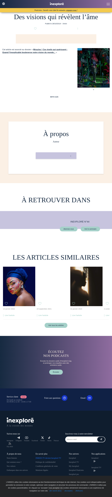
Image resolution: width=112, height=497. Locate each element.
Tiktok (49, 439)
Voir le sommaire (90, 229)
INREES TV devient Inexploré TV (48, 458)
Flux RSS (10, 445)
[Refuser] (79, 491)
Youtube (26, 439)
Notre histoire (12, 458)
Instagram (10, 440)
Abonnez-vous (68, 229)
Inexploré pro (74, 474)
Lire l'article (10, 315)
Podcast (56, 440)
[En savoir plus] (55, 491)
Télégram (18, 439)
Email (86, 398)
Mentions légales (42, 470)
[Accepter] (68, 491)
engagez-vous (71, 10)
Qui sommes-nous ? (14, 462)
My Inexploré (74, 466)
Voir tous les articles (56, 325)
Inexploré (72, 458)
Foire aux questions (55, 398)
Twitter (42, 439)
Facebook (35, 440)
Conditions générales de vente (47, 466)
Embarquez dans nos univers (17, 470)
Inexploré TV (74, 462)
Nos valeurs (11, 466)
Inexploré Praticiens (76, 470)
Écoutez (56, 372)
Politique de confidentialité (46, 462)
